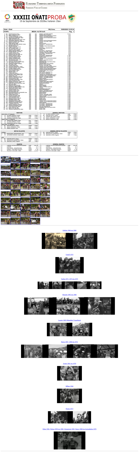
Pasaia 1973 (69, 409)
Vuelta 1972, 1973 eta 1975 (69, 279)
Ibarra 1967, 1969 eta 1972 (69, 342)
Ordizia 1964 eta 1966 (69, 230)
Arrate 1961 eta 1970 (69, 363)
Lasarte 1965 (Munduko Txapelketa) (69, 320)
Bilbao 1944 (69, 386)
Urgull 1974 (69, 254)
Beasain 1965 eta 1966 (69, 294)
